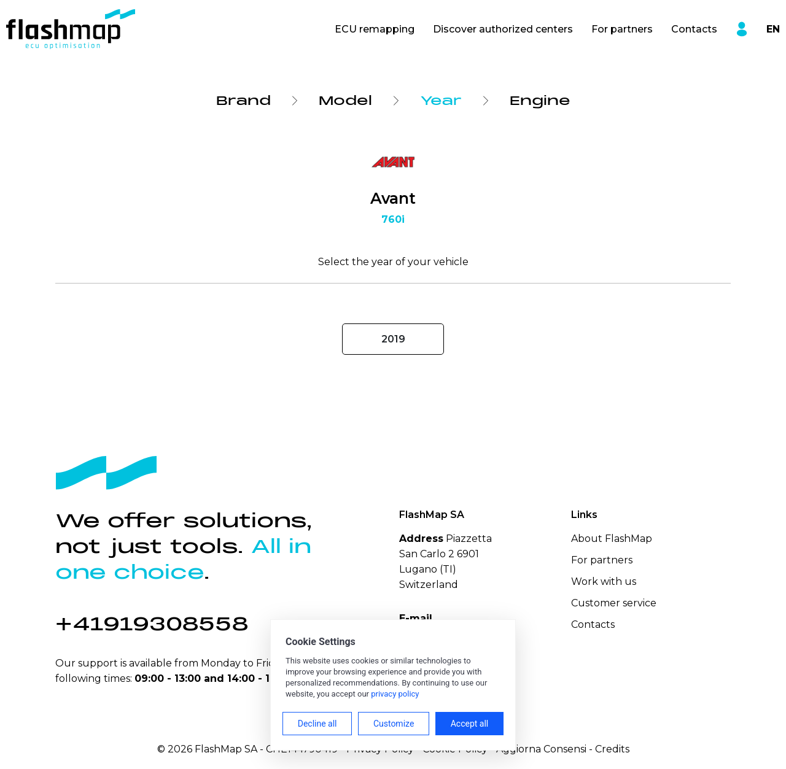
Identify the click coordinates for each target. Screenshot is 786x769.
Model (345, 101)
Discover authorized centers (503, 29)
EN (773, 29)
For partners (622, 29)
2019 (393, 339)
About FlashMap (611, 538)
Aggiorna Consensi (541, 749)
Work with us (603, 581)
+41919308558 (152, 624)
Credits (612, 749)
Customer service (613, 603)
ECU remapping (374, 29)
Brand (243, 101)
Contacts (694, 29)
